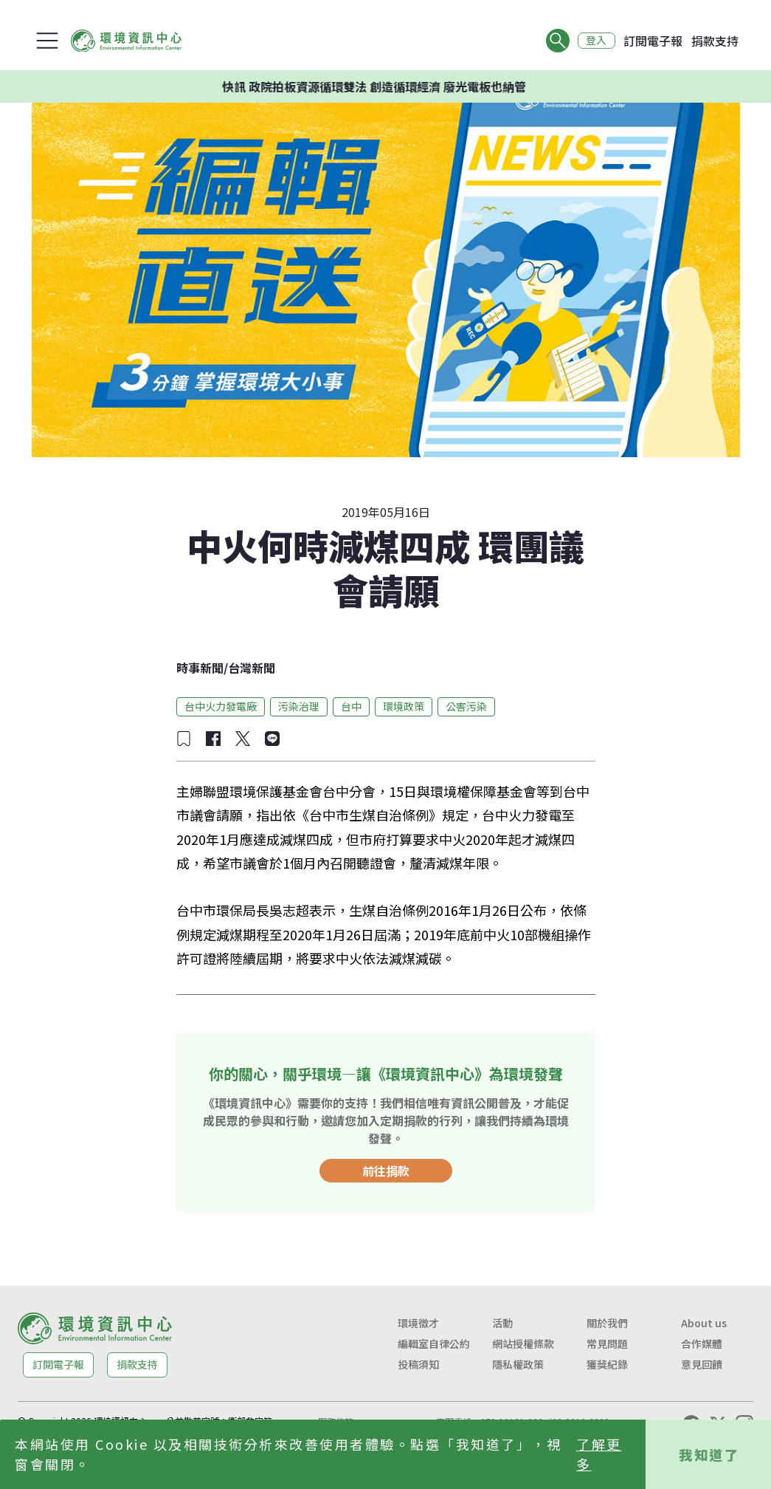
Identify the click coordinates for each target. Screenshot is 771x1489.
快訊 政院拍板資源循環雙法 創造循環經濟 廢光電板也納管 (385, 86)
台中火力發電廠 (220, 706)
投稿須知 (418, 1364)
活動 (502, 1322)
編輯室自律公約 (434, 1343)
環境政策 (403, 706)
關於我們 (607, 1322)
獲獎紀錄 (607, 1364)
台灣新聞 (251, 668)
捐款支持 (715, 40)
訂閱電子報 (652, 40)
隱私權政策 (518, 1364)
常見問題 (607, 1343)
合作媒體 (701, 1343)
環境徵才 (418, 1322)
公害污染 (466, 706)
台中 (351, 706)
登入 (595, 40)
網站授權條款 (523, 1343)
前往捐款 (385, 1171)
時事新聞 (200, 668)
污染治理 (298, 706)
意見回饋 (701, 1364)
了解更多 (599, 1453)
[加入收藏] (183, 738)
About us (704, 1322)
